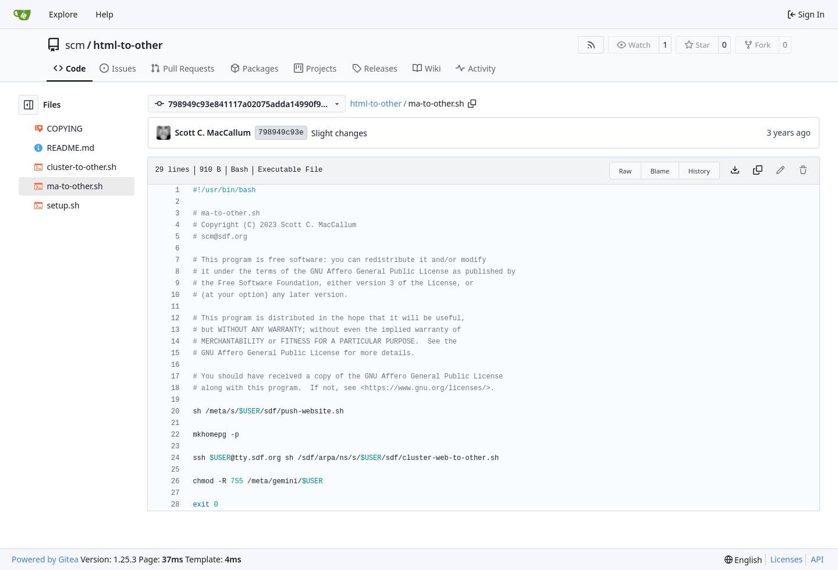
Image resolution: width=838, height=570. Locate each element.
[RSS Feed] (591, 45)
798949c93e (281, 132)
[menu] (743, 559)
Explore (63, 14)
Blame (660, 171)
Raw (625, 171)
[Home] (22, 14)
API (817, 559)
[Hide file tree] (28, 105)
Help (104, 14)
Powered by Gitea (45, 559)
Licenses (786, 559)
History (699, 171)
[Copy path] (472, 104)
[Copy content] (757, 170)
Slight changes (339, 133)
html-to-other (127, 45)
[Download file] (735, 170)
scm (75, 45)
